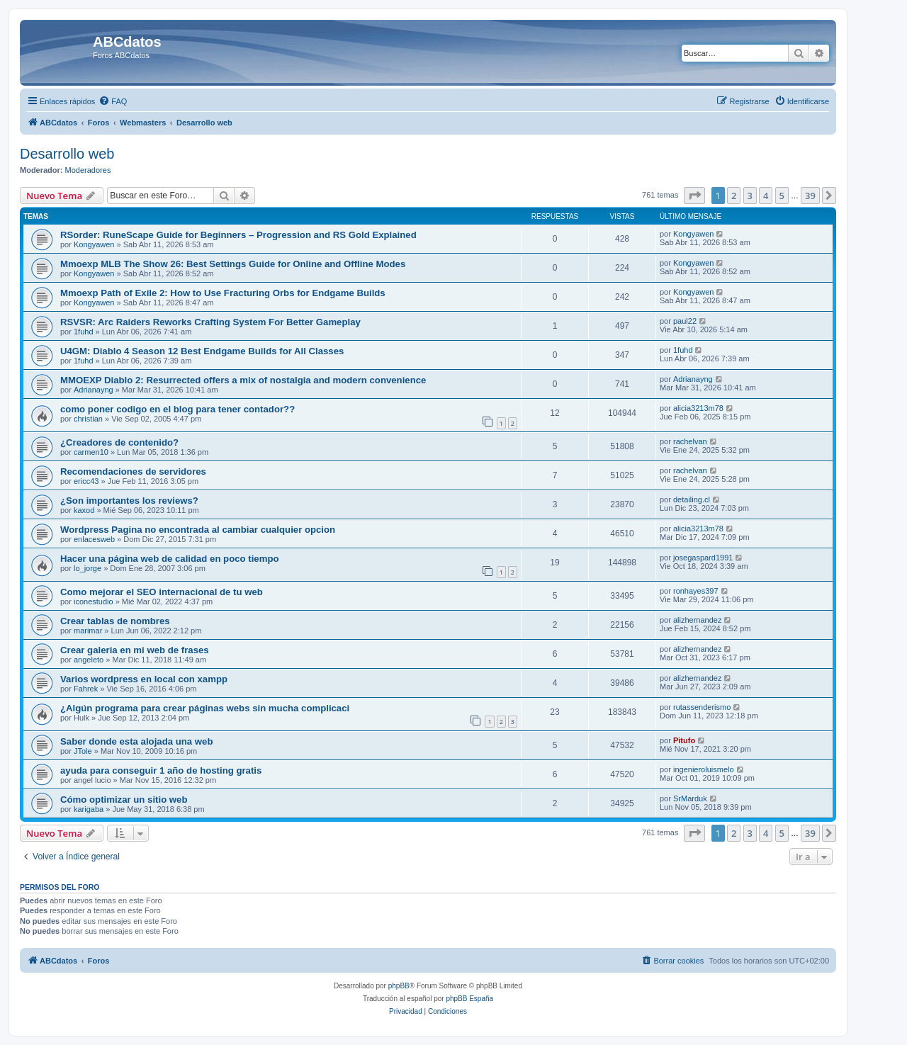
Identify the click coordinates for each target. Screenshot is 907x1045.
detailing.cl (691, 499)
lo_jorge (87, 568)
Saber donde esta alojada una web (136, 741)
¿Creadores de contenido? (119, 442)
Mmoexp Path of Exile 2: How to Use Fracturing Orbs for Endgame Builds (222, 293)
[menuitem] (112, 101)
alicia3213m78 (698, 408)
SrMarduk (690, 798)
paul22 (685, 321)
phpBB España (469, 998)
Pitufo (684, 740)
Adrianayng (93, 389)
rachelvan (690, 441)
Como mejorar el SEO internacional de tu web (161, 592)
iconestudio (93, 601)
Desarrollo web (67, 154)
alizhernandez (697, 620)
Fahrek (86, 688)
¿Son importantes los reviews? (129, 500)
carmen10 (91, 452)
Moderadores (88, 170)
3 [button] (750, 195)
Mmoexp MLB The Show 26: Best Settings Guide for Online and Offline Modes (232, 264)
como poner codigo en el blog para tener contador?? (177, 409)
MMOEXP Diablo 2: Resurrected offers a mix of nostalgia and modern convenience (243, 380)
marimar (88, 630)
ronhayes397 (696, 591)
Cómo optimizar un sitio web (124, 799)
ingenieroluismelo (703, 769)
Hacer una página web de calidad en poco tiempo (169, 558)
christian (88, 418)
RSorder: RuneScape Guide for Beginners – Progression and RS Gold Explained (238, 235)
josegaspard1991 (703, 557)
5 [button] (781, 195)
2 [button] (733, 195)
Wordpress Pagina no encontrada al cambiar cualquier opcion (197, 529)
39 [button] (810, 195)
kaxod (84, 510)
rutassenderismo (702, 707)
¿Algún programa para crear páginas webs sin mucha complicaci (204, 708)
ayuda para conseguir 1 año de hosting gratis (160, 770)
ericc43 (86, 481)
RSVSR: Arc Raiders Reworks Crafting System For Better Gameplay (210, 322)
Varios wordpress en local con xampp (143, 679)
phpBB (399, 986)
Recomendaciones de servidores (133, 471)
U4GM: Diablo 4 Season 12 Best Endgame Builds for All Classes (202, 351)
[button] (694, 195)
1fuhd (84, 331)
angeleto (88, 659)
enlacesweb (94, 539)
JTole (83, 751)
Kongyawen (94, 244)
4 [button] (765, 195)
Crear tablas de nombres (115, 621)
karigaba (88, 809)
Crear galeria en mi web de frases (134, 650)
